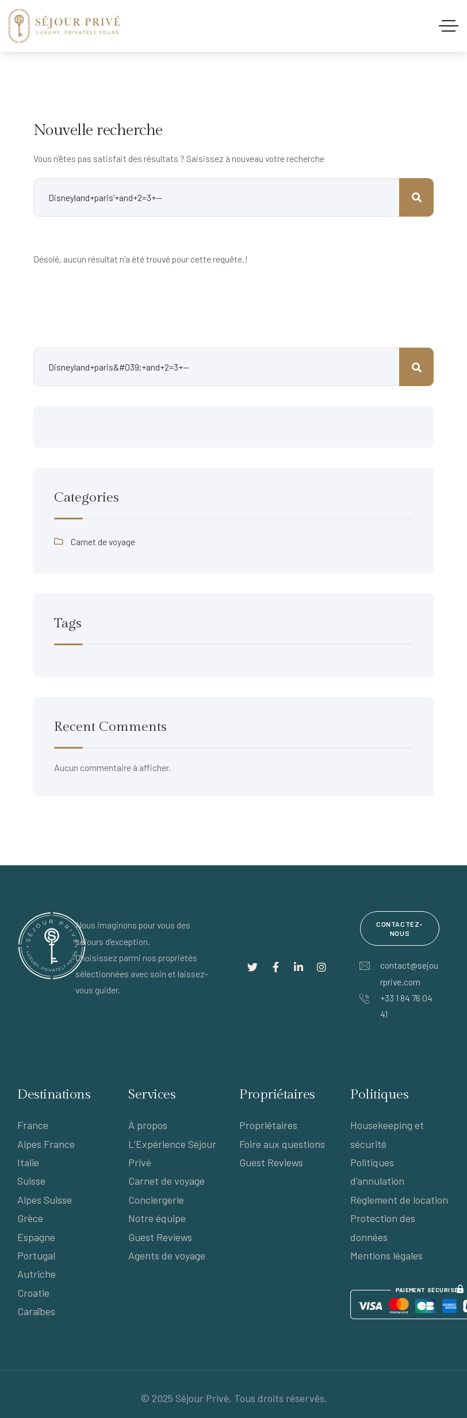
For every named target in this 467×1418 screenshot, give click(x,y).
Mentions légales (386, 1255)
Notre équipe (157, 1218)
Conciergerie (156, 1199)
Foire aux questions (282, 1144)
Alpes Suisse (44, 1199)
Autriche (36, 1273)
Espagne (36, 1237)
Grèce (30, 1218)
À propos (147, 1125)
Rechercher (416, 367)
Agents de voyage (166, 1255)
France (32, 1125)
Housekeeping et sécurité (387, 1134)
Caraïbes (36, 1311)
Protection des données (382, 1227)
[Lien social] (252, 967)
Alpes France (46, 1144)
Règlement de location (399, 1199)
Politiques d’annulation (377, 1171)
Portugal (36, 1255)
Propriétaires (268, 1125)
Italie (28, 1162)
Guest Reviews (160, 1237)
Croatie (33, 1292)
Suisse (31, 1180)
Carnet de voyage (103, 541)
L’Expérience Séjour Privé (172, 1153)
